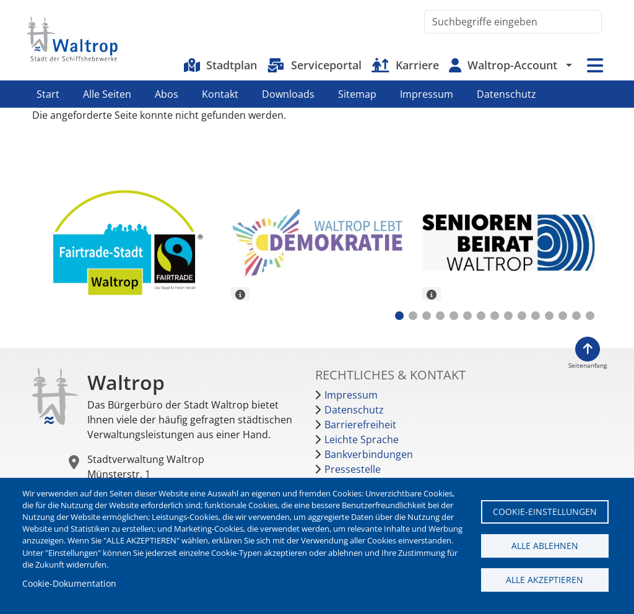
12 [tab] (549, 315)
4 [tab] (440, 315)
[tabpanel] (126, 244)
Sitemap (357, 94)
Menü (595, 65)
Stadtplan (231, 65)
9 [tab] (508, 315)
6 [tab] (467, 315)
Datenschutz (506, 94)
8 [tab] (494, 315)
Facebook (580, 94)
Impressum (426, 94)
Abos (166, 94)
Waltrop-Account (512, 65)
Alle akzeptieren (544, 580)
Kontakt (220, 94)
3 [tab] (426, 315)
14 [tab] (576, 315)
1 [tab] (399, 315)
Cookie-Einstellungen (545, 511)
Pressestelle (352, 469)
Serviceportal (326, 65)
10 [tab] (522, 315)
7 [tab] (481, 315)
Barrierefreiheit (360, 424)
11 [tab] (535, 315)
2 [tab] (413, 315)
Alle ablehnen (544, 545)
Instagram (601, 94)
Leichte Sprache (361, 439)
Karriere (417, 65)
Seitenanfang (587, 365)
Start (48, 94)
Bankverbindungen (368, 454)
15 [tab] (590, 315)
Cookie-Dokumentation (69, 583)
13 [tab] (562, 315)
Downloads (288, 94)
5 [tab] (453, 315)
